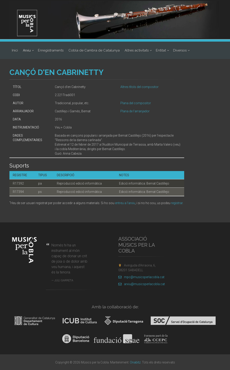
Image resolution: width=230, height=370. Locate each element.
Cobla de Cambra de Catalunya (94, 50)
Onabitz (135, 362)
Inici (15, 50)
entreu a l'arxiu (125, 203)
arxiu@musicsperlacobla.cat (141, 284)
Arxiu (27, 50)
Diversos (180, 50)
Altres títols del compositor (139, 87)
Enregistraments (51, 50)
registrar (177, 203)
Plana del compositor (135, 103)
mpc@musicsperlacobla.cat (141, 277)
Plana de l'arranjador (135, 111)
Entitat (161, 50)
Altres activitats (137, 50)
